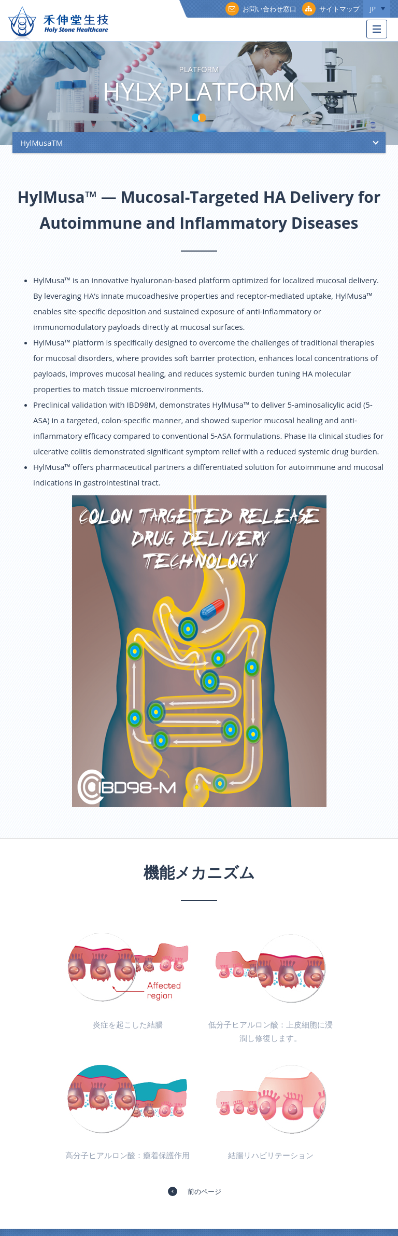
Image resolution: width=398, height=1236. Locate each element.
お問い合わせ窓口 (260, 9)
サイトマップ (331, 9)
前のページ (204, 1191)
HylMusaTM (41, 142)
